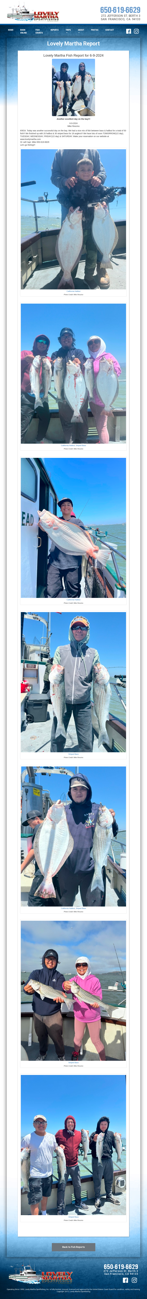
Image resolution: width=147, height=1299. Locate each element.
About (81, 30)
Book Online (23, 31)
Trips (68, 30)
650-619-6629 (120, 10)
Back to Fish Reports (73, 1247)
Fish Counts (39, 31)
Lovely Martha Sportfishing (79, 1292)
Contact (109, 30)
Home (10, 30)
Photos (94, 30)
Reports (55, 30)
